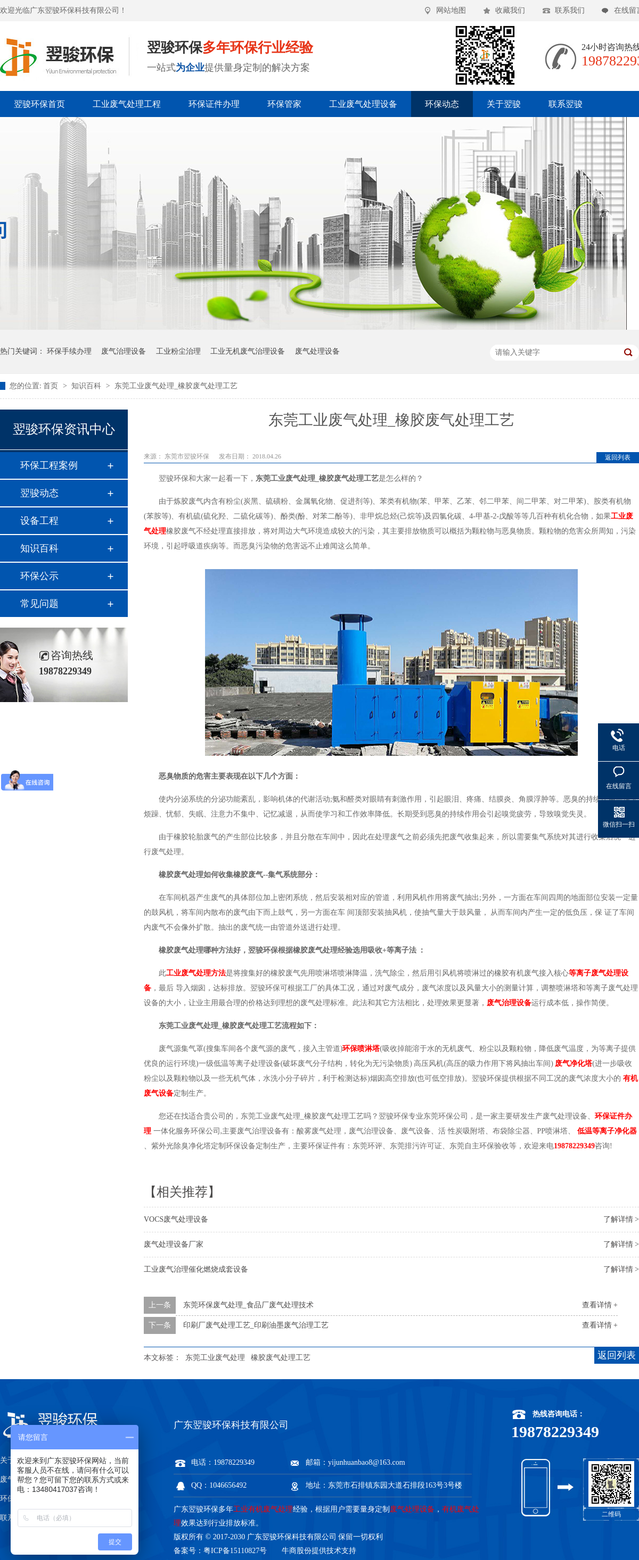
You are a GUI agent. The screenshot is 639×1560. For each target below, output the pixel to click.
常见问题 (39, 603)
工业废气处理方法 (196, 973)
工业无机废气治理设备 (247, 351)
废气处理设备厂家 (173, 1244)
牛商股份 (297, 1551)
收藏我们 (510, 10)
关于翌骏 (504, 104)
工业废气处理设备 (363, 104)
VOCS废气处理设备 (176, 1219)
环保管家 (284, 104)
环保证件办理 (214, 104)
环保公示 (39, 576)
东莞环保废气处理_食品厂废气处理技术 (248, 1305)
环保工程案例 (49, 465)
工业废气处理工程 (127, 104)
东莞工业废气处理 (215, 1358)
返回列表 (617, 457)
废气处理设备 (317, 351)
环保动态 (442, 104)
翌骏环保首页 (39, 104)
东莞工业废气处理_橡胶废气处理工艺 (175, 386)
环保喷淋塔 (361, 1049)
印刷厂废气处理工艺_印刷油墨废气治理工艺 (256, 1325)
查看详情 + (600, 1305)
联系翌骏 (565, 104)
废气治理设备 (123, 351)
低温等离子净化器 (607, 1131)
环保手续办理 (69, 351)
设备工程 (39, 520)
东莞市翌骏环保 (188, 456)
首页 (51, 386)
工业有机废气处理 (263, 1509)
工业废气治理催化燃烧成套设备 (196, 1269)
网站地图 (451, 10)
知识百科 (87, 386)
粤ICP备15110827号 (235, 1551)
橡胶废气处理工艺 (280, 1358)
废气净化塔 (573, 1063)
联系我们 (570, 10)
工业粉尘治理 (178, 351)
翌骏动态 (39, 493)
